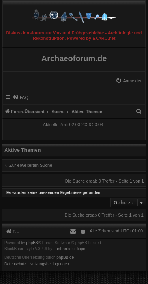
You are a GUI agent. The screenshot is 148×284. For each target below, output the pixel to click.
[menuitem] (129, 81)
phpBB (32, 243)
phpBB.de (65, 258)
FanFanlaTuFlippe (69, 249)
